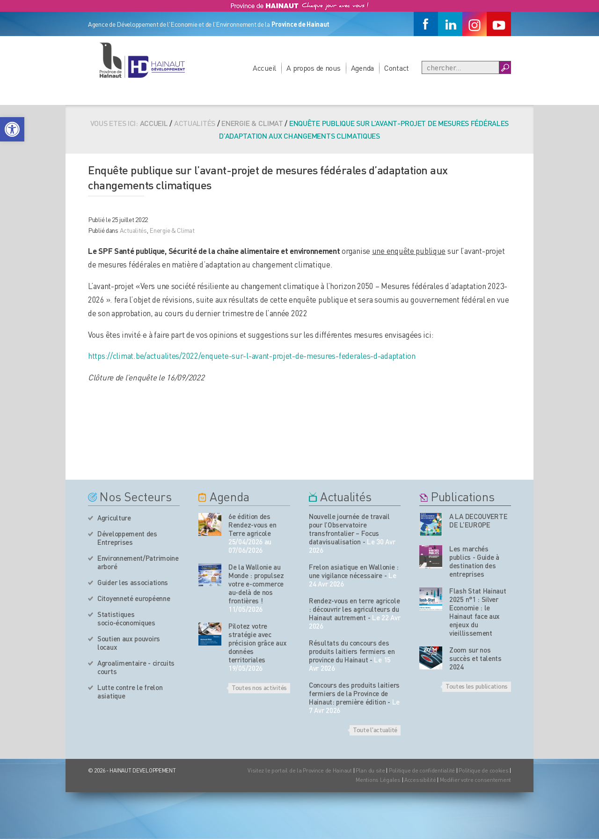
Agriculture (114, 517)
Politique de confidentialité (422, 770)
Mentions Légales (378, 779)
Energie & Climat (252, 123)
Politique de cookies (483, 770)
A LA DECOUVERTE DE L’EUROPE (478, 520)
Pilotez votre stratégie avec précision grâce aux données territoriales (257, 643)
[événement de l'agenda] (209, 524)
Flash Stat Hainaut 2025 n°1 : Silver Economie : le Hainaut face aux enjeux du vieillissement (477, 612)
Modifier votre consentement (475, 779)
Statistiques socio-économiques (126, 618)
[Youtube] (499, 24)
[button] (12, 129)
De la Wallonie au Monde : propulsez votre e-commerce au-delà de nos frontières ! (256, 584)
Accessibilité (420, 779)
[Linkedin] (450, 24)
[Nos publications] (430, 524)
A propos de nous (313, 68)
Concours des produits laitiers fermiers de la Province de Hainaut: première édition (354, 693)
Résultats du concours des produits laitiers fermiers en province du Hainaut (351, 651)
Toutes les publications (477, 686)
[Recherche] (460, 67)
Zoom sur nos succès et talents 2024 (475, 658)
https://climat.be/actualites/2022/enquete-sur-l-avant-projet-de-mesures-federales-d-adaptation (252, 355)
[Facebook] (426, 24)
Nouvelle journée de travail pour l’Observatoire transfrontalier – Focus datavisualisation (349, 529)
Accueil (264, 68)
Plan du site (370, 770)
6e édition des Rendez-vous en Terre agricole (252, 524)
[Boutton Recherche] (505, 67)
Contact (396, 68)
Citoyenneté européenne (133, 598)
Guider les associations (132, 582)
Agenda (362, 68)
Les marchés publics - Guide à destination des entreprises (474, 561)
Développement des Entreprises (127, 538)
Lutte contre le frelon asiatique (129, 691)
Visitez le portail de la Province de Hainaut (300, 770)
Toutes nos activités (259, 687)
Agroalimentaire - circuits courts (136, 667)
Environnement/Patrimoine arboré (138, 562)
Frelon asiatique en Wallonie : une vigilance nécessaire (354, 571)
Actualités (133, 230)
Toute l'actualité (375, 729)
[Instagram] (474, 24)
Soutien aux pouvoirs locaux (128, 643)
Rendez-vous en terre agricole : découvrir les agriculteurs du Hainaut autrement (354, 609)
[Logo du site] (142, 60)
